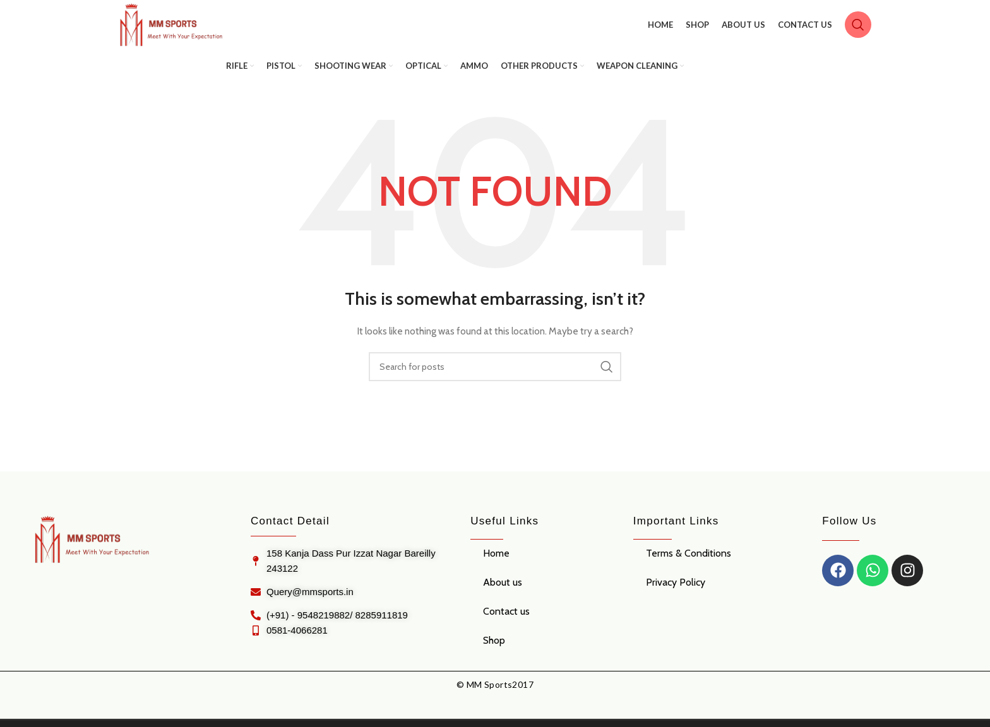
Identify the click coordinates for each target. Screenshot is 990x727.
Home (496, 560)
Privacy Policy (675, 589)
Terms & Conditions (688, 560)
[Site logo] (180, 28)
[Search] (858, 28)
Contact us (506, 618)
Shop (494, 647)
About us (502, 589)
